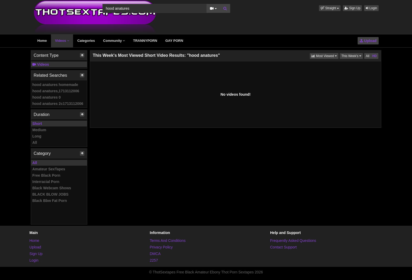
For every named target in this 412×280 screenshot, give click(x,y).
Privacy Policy (161, 247)
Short (37, 123)
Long (36, 136)
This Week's (352, 55)
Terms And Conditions (168, 240)
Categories (86, 41)
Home (42, 41)
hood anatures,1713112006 (55, 91)
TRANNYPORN (145, 41)
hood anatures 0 (46, 97)
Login (371, 8)
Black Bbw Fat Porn (49, 200)
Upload (368, 41)
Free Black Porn (46, 175)
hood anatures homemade (55, 85)
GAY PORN (174, 41)
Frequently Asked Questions (293, 240)
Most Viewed (324, 55)
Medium (39, 130)
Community (114, 41)
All (34, 142)
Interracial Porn (45, 182)
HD (374, 56)
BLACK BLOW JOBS (50, 194)
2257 (154, 260)
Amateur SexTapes (48, 169)
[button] (330, 8)
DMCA (155, 254)
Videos (62, 41)
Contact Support (283, 247)
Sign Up (352, 8)
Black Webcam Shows (51, 188)
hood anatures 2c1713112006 (57, 103)
